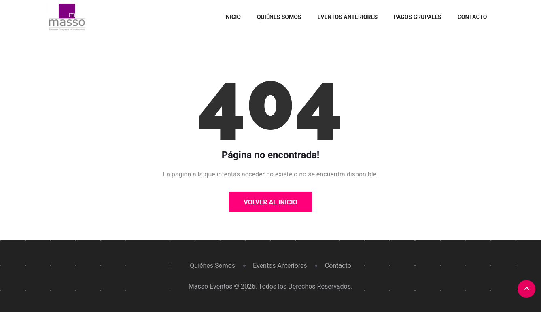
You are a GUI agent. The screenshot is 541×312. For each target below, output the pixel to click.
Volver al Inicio (270, 202)
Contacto (472, 17)
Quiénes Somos (279, 17)
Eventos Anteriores (347, 17)
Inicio (232, 17)
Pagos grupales (417, 17)
